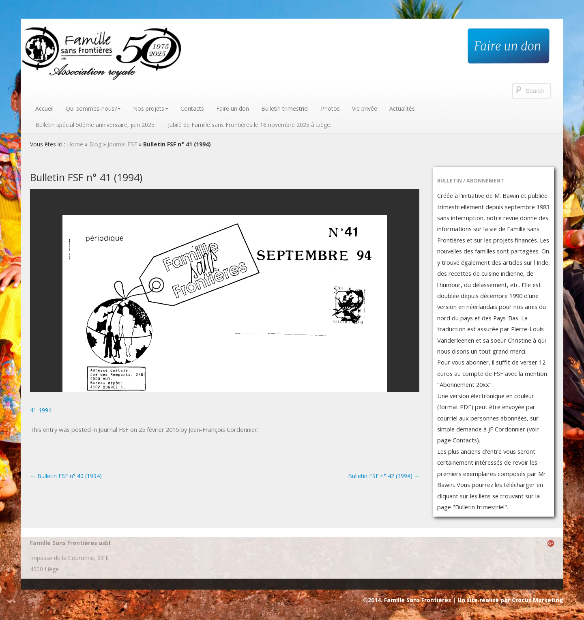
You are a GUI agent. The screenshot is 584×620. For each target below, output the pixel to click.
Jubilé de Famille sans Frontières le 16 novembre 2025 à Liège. (249, 125)
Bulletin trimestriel (285, 108)
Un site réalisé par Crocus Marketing (510, 600)
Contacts (192, 108)
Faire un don (232, 108)
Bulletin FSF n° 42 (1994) (384, 476)
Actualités (402, 108)
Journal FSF (122, 144)
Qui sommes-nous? (93, 108)
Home (75, 144)
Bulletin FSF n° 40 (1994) (66, 476)
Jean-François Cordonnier (223, 429)
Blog (95, 144)
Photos (330, 108)
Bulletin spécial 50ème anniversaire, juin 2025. (95, 125)
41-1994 (41, 410)
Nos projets (150, 108)
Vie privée (364, 108)
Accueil (44, 108)
